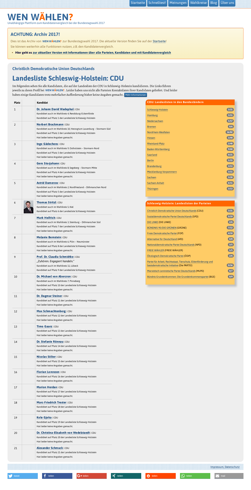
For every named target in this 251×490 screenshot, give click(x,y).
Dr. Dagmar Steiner (49, 295)
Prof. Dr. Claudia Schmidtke (55, 256)
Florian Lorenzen (48, 371)
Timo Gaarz (44, 326)
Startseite (159, 41)
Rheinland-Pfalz (155, 143)
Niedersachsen (155, 121)
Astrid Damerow (47, 182)
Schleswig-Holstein (157, 109)
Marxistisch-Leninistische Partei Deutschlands (171, 271)
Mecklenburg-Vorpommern (162, 171)
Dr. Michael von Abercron (54, 276)
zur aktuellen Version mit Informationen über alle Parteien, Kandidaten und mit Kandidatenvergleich (102, 52)
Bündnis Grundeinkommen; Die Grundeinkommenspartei (177, 276)
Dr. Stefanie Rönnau (50, 341)
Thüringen (152, 188)
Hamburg (152, 115)
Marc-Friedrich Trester (51, 402)
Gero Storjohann (48, 163)
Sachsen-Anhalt (155, 183)
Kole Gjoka (44, 417)
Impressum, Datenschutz (225, 466)
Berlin (150, 160)
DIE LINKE (152, 222)
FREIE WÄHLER (155, 250)
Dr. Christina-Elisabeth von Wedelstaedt (63, 432)
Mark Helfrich (46, 217)
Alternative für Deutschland (162, 239)
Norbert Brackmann (50, 124)
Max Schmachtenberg (51, 311)
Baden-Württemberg (158, 149)
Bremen (151, 126)
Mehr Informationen (135, 95)
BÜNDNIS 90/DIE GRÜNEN (161, 227)
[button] (23, 476)
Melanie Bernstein (49, 237)
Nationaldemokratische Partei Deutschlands (170, 244)
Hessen (151, 137)
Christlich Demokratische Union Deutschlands (171, 210)
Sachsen (151, 177)
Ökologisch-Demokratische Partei (165, 255)
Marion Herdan (47, 387)
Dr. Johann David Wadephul (55, 109)
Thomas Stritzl (46, 202)
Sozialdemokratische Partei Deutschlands (169, 216)
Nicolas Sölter (46, 356)
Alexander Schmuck (50, 447)
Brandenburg (154, 166)
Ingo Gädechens (47, 143)
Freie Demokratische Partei (162, 233)
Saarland (152, 154)
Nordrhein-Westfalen (158, 132)
